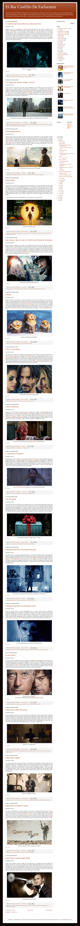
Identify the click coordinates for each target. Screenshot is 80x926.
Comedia (44, 233)
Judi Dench (26, 852)
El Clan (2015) (11, 655)
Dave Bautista (25, 750)
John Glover (23, 493)
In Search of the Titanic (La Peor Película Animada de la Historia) (69, 66)
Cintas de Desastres (23, 288)
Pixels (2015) (10, 180)
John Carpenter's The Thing (26, 413)
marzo (60, 190)
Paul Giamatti (35, 288)
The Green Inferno (10, 357)
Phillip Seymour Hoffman (21, 125)
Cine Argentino (12, 704)
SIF (70, 127)
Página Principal (30, 910)
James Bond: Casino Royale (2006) (18, 858)
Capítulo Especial (61, 38)
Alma (16, 664)
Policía (36, 704)
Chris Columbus (34, 233)
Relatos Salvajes (35, 660)
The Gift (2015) (11, 499)
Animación (11, 343)
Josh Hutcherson (46, 124)
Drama (20, 704)
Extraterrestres (60, 44)
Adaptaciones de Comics (62, 32)
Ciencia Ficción (23, 124)
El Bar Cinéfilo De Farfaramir (31, 6)
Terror (32, 401)
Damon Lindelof (30, 174)
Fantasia (20, 76)
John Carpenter (17, 493)
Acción (11, 124)
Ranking (59, 51)
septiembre (61, 180)
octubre (60, 178)
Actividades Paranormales (36, 557)
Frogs (26, 460)
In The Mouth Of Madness (14, 454)
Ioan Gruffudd (30, 288)
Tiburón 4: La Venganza (33, 460)
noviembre (61, 143)
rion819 (59, 919)
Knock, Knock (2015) (13, 349)
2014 (59, 195)
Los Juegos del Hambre (13, 125)
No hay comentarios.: (24, 122)
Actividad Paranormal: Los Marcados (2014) (21, 606)
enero (60, 193)
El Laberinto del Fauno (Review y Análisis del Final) (23, 24)
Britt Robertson (19, 174)
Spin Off (30, 343)
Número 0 (8, 558)
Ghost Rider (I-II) (67, 93)
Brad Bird (15, 174)
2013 (59, 197)
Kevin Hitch (48, 233)
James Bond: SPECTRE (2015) (16, 710)
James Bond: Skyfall (13, 758)
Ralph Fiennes (47, 750)
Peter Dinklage (8, 234)
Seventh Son (25, 251)
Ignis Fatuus (60, 45)
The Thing (43, 413)
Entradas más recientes (10, 910)
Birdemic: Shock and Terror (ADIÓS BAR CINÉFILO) (69, 114)
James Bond (33, 750)
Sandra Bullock (25, 343)
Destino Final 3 (32, 441)
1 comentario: (23, 446)
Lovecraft (26, 493)
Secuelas (32, 600)
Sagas (29, 600)
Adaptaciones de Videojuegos (22, 233)
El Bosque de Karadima (39, 361)
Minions (8, 295)
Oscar (59, 48)
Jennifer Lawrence (39, 124)
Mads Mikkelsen (43, 905)
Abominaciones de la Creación (15, 288)
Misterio (59, 47)
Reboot (11, 906)
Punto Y (35, 649)
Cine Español (12, 76)
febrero (60, 191)
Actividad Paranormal (24, 600)
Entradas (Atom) (14, 912)
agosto (60, 181)
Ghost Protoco (9, 142)
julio (60, 183)
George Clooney (36, 174)
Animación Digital (16, 343)
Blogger (70, 919)
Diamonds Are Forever (27, 813)
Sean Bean (13, 234)
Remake (29, 401)
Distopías (27, 124)
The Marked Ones (16, 558)
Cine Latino (17, 704)
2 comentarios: (23, 172)
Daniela (70, 124)
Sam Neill (30, 493)
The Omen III (19, 487)
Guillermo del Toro (28, 76)
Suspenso (39, 704)
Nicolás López (25, 401)
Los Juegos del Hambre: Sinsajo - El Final (20, 82)
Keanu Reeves (15, 401)
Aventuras (11, 174)
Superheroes (60, 58)
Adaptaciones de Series (62, 34)
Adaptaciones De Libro (16, 124)
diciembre (61, 141)
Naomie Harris (42, 750)
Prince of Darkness (12, 407)
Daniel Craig (20, 750)
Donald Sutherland (33, 124)
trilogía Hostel (31, 356)
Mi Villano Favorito (30, 303)
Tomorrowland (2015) (13, 131)
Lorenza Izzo (20, 401)
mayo (60, 186)
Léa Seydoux (37, 750)
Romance (59, 55)
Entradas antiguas (48, 910)
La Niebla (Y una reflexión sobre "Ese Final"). (68, 87)
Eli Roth (11, 401)
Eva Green (29, 905)
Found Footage (30, 649)
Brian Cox (29, 233)
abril (60, 188)
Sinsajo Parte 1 (49, 92)
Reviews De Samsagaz (62, 54)
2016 (59, 138)
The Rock (43, 288)
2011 (59, 200)
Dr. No (21, 715)
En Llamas (8, 92)
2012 (59, 198)
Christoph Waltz (15, 750)
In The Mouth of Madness (15, 416)
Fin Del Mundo (12, 493)
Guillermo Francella (25, 704)
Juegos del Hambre (28, 91)
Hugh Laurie (42, 174)
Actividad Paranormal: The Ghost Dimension (21, 550)
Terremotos (39, 288)
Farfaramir (71, 125)
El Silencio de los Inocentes (37, 697)
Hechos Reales (31, 704)
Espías (29, 750)
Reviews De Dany (61, 53)
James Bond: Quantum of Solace (17, 806)
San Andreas (25, 29)
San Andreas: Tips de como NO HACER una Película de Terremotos (29, 240)
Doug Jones (17, 76)
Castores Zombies (20, 460)
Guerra (23, 76)
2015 (59, 140)
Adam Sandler (14, 233)
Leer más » (8, 71)
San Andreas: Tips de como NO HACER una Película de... (66, 154)
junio (60, 185)
